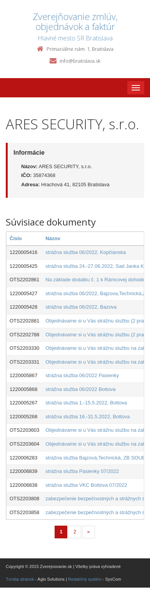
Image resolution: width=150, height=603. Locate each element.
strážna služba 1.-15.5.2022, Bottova (86, 403)
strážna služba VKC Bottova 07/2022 (86, 485)
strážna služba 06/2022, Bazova (81, 307)
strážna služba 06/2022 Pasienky (82, 375)
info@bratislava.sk (80, 60)
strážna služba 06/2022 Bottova (80, 389)
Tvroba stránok (20, 579)
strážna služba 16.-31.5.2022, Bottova (87, 416)
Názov (52, 238)
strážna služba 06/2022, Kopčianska (85, 252)
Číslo (16, 238)
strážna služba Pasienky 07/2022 (82, 471)
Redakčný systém (85, 579)
